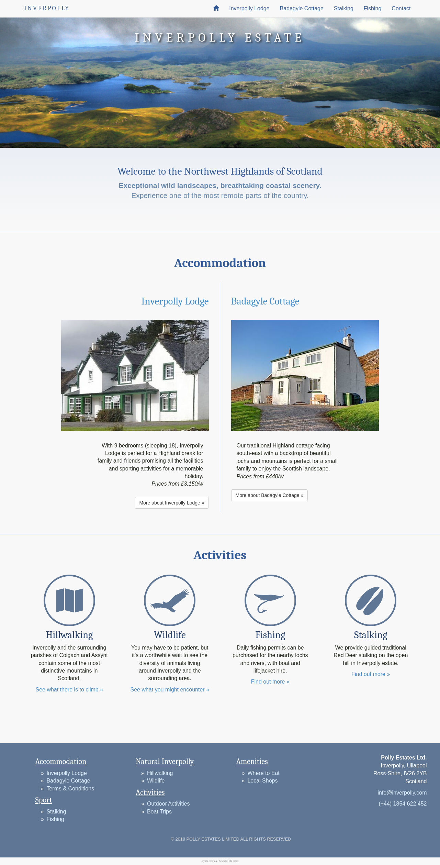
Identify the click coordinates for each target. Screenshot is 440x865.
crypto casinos (209, 861)
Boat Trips (159, 811)
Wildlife (156, 781)
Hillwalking (160, 773)
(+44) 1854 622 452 (403, 804)
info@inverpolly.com (402, 793)
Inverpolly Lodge (249, 8)
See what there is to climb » (69, 689)
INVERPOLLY (47, 8)
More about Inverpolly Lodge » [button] (171, 503)
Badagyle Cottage (302, 8)
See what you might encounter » (170, 689)
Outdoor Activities (168, 804)
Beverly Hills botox (229, 861)
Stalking (343, 8)
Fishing (373, 8)
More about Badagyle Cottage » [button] (270, 495)
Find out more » (270, 682)
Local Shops (262, 781)
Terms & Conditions (70, 788)
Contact (401, 8)
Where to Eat (263, 773)
